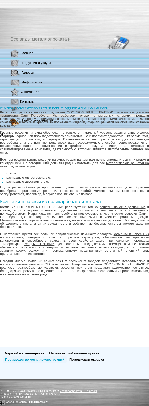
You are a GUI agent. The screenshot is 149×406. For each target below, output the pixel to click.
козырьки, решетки (59, 267)
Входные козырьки (39, 244)
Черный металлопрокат (24, 353)
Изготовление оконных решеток (88, 139)
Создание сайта (16, 401)
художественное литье (130, 267)
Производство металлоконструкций (34, 359)
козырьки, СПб (40, 264)
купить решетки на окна (45, 159)
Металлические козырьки (19, 220)
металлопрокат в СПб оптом (78, 391)
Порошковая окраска (86, 359)
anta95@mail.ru (21, 396)
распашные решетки (39, 191)
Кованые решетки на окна (21, 132)
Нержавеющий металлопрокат (74, 353)
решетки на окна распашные (123, 207)
